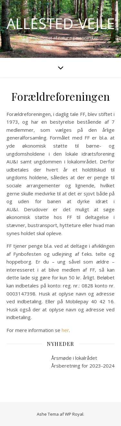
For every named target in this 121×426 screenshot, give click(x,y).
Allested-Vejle (60, 23)
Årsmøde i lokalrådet (74, 358)
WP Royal (74, 414)
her (65, 330)
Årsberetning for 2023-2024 (83, 365)
